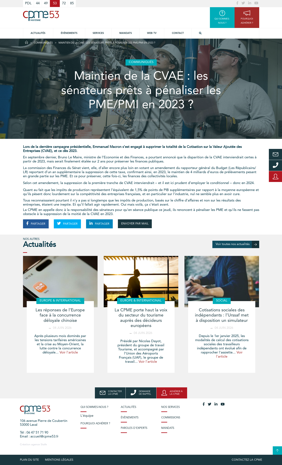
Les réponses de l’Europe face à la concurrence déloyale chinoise (60, 315)
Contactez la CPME (247, 459)
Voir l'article (69, 352)
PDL (28, 3)
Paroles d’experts (134, 428)
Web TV (152, 33)
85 (72, 3)
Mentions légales (59, 459)
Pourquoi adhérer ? (95, 423)
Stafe (44, 444)
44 (38, 3)
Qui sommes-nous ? (94, 407)
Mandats (125, 33)
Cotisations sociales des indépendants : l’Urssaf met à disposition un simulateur (222, 315)
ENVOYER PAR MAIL (134, 223)
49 (46, 3)
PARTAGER (35, 223)
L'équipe (87, 416)
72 (64, 3)
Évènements (69, 33)
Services (98, 33)
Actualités (38, 33)
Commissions (170, 417)
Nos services (170, 407)
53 (55, 3)
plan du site (29, 459)
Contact (178, 33)
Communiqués (43, 43)
